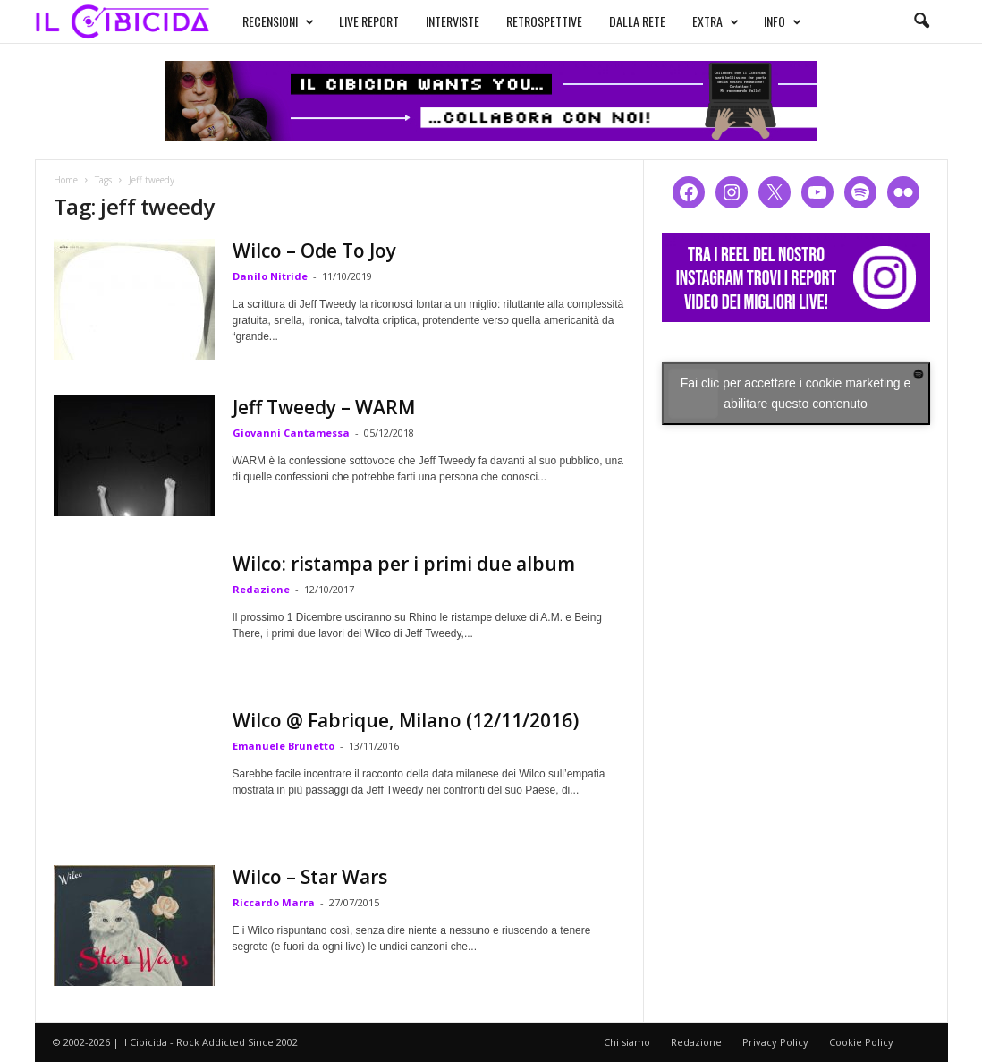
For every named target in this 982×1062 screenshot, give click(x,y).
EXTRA (715, 21)
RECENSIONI (278, 21)
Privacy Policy (775, 1042)
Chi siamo (627, 1042)
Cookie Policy (861, 1042)
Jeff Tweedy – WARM (324, 407)
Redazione (261, 589)
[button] (921, 21)
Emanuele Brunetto (283, 745)
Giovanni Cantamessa (291, 432)
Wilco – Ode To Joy (314, 250)
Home (66, 180)
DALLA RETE (637, 21)
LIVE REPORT (369, 21)
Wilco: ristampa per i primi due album (404, 563)
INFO (782, 21)
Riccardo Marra (274, 902)
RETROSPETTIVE (544, 21)
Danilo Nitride (270, 276)
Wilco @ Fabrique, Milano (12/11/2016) (406, 720)
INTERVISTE (452, 21)
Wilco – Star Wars (310, 876)
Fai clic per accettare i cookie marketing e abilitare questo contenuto (796, 393)
